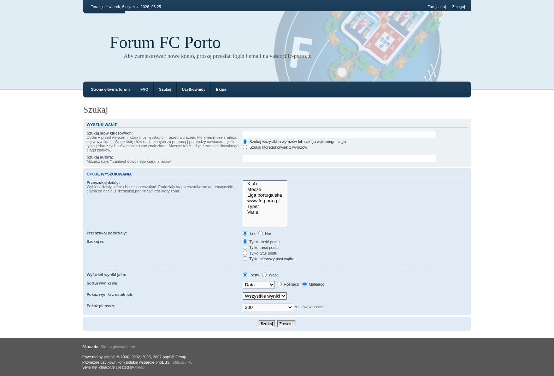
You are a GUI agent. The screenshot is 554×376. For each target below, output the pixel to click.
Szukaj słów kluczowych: (110, 133)
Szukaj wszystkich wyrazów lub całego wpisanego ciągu (294, 141)
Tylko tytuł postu (260, 253)
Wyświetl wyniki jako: (106, 275)
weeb (140, 367)
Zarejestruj (437, 7)
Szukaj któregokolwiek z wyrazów (275, 147)
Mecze (265, 189)
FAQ (144, 89)
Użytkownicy (194, 89)
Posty (251, 275)
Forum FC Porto (165, 42)
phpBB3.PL (183, 362)
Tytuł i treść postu (261, 242)
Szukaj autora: (100, 157)
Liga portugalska (265, 195)
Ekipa (221, 89)
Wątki (270, 275)
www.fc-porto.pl (265, 201)
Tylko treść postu (260, 247)
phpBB (110, 357)
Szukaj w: (95, 241)
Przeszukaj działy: (103, 182)
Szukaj (165, 89)
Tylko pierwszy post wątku (268, 259)
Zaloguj (458, 7)
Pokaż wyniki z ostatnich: (110, 294)
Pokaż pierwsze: (102, 306)
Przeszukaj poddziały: (107, 233)
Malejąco (313, 284)
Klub (265, 184)
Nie (264, 233)
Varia (265, 212)
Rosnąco (288, 284)
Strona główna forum (110, 89)
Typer (265, 206)
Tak (249, 233)
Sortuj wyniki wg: (102, 283)
